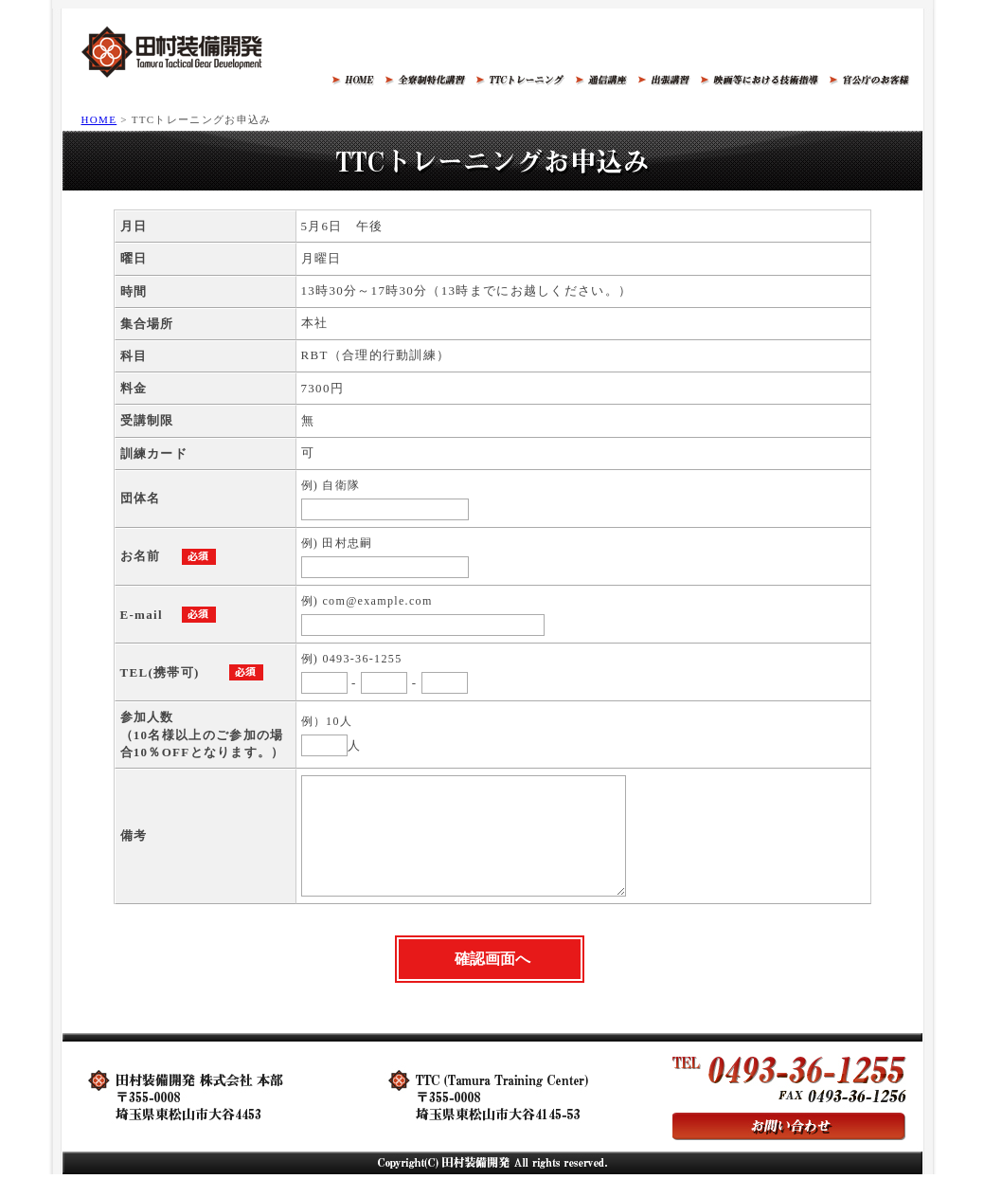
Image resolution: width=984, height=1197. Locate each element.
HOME (99, 119)
